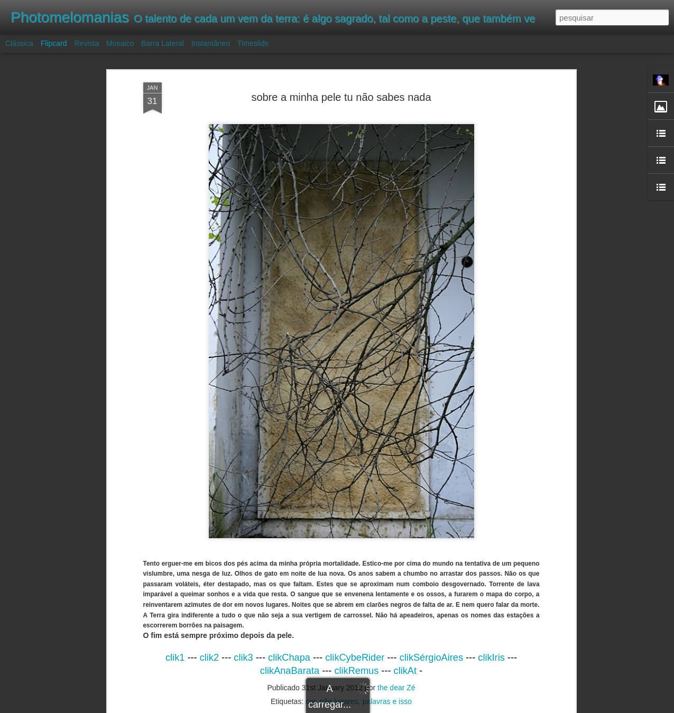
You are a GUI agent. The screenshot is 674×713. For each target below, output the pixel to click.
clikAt (405, 670)
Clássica (19, 43)
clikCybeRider (354, 657)
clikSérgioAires (431, 657)
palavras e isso (387, 701)
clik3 (243, 657)
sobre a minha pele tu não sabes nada (341, 97)
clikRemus (356, 670)
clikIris (491, 657)
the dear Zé (396, 687)
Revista (86, 43)
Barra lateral (162, 43)
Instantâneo (210, 43)
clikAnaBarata (289, 670)
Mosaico (120, 43)
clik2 (209, 657)
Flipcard (54, 43)
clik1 (174, 657)
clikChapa (289, 657)
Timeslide (253, 43)
